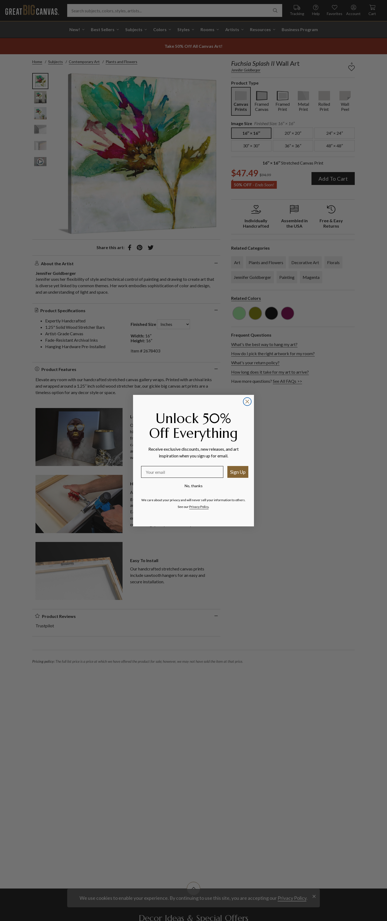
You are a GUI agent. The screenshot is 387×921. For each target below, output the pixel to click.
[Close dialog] (247, 402)
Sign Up (238, 472)
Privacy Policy (199, 507)
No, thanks (194, 485)
